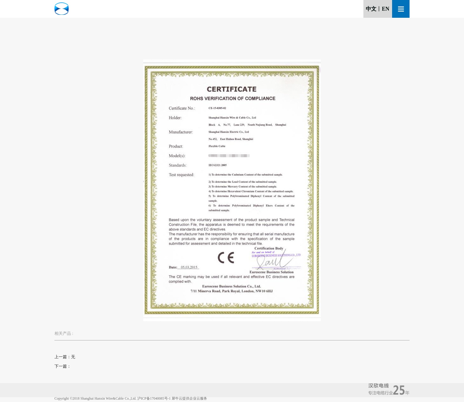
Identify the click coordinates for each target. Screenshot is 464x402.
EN (385, 9)
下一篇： (62, 366)
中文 (371, 9)
